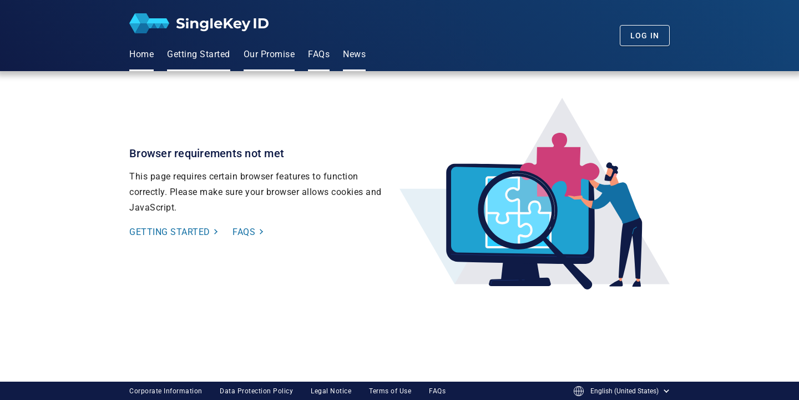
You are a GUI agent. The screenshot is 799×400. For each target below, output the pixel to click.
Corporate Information (166, 391)
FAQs (437, 391)
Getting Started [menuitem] (198, 54)
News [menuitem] (354, 54)
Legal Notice (331, 391)
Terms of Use (390, 391)
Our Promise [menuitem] (269, 54)
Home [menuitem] (141, 54)
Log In (645, 35)
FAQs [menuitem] (319, 54)
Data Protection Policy (256, 391)
